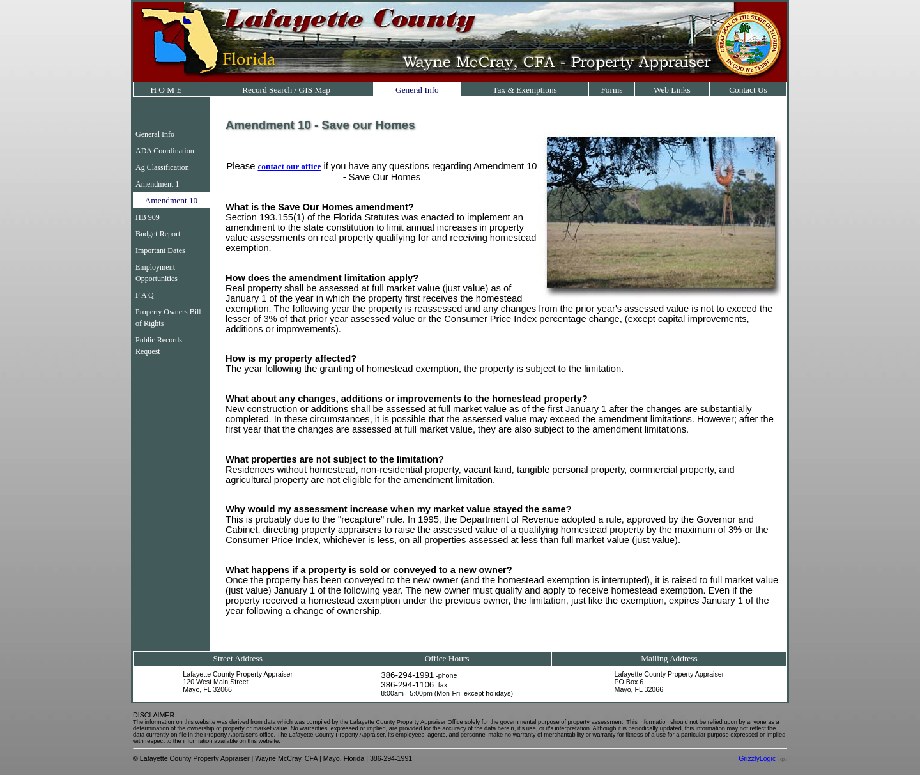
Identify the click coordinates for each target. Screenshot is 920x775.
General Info (417, 90)
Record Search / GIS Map (286, 90)
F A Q (144, 295)
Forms (611, 90)
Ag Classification (162, 167)
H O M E (165, 90)
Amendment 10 (171, 200)
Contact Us (748, 90)
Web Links (672, 90)
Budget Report (157, 233)
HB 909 (147, 217)
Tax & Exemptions (525, 90)
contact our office (289, 166)
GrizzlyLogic (757, 758)
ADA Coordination (164, 150)
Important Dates (160, 250)
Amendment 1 (157, 184)
